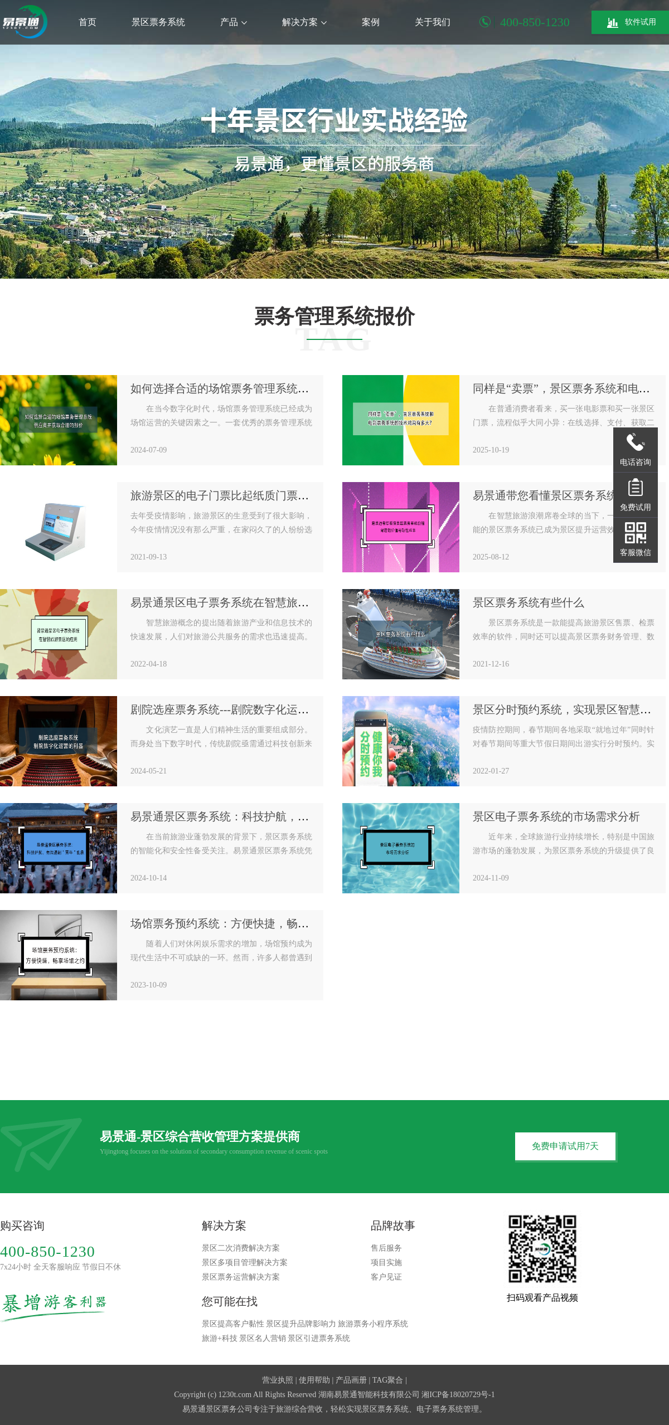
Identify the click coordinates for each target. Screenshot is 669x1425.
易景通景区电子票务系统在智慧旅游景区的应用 (247, 602)
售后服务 (386, 1248)
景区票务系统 (158, 22)
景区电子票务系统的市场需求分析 (556, 816)
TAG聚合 (388, 1380)
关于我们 (432, 22)
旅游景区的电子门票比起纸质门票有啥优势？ (241, 495)
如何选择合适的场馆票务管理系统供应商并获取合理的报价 (275, 388)
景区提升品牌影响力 (301, 1324)
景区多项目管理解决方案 (245, 1262)
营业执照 (277, 1380)
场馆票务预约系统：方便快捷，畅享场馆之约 (241, 923)
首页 (87, 22)
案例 (371, 22)
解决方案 (304, 22)
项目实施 (386, 1262)
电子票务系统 (439, 1409)
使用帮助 (314, 1380)
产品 (233, 22)
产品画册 (351, 1380)
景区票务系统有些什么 (528, 602)
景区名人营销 (262, 1338)
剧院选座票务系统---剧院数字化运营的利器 (236, 709)
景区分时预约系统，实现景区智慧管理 (567, 709)
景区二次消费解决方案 (241, 1248)
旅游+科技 (219, 1338)
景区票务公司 (229, 1409)
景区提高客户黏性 (233, 1324)
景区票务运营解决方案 (241, 1277)
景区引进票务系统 (319, 1338)
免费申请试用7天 (565, 1146)
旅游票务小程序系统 (373, 1324)
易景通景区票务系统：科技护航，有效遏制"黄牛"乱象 (263, 816)
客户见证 (386, 1277)
